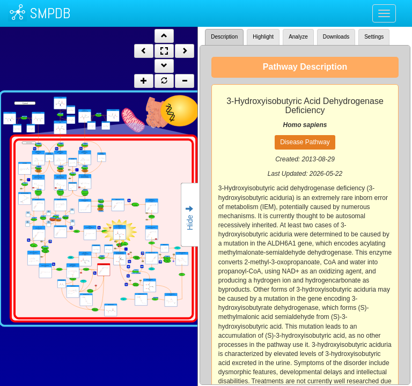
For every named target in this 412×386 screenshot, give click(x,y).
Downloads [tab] (336, 37)
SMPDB (50, 13)
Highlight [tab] (263, 37)
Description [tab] (224, 37)
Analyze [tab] (298, 37)
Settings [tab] (374, 37)
